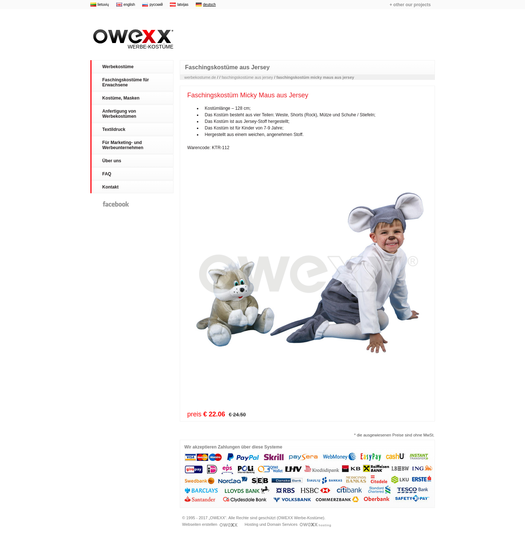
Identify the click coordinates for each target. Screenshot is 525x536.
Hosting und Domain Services (288, 524)
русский (156, 5)
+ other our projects (410, 4)
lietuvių (103, 5)
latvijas (182, 5)
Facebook (116, 204)
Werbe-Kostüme (132, 39)
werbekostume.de (200, 77)
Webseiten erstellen (210, 524)
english (129, 5)
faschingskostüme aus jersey (247, 77)
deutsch (209, 5)
